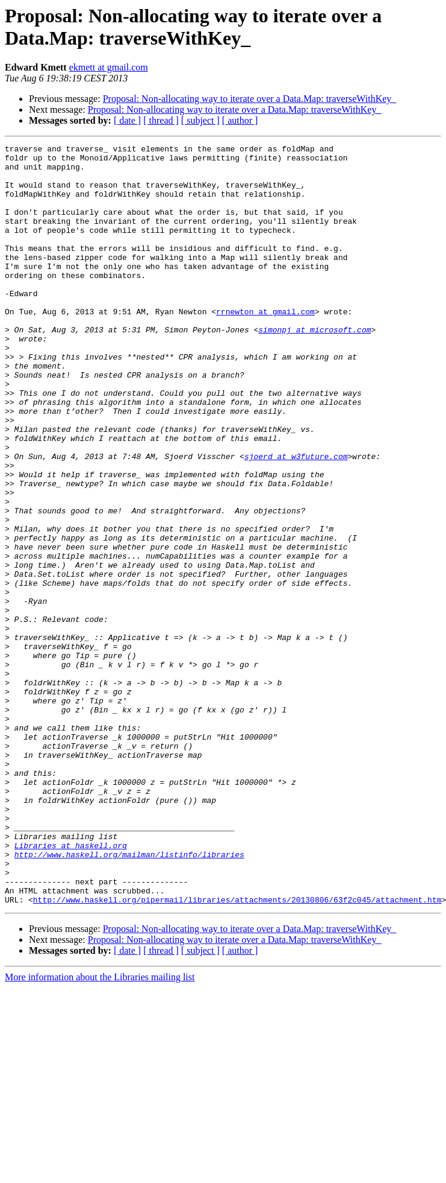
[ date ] (127, 120)
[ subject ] (200, 120)
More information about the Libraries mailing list (99, 1129)
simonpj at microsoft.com (314, 367)
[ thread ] (161, 120)
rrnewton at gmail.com (265, 345)
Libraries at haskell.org (70, 986)
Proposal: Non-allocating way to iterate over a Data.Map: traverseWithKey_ (250, 99)
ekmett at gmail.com (108, 67)
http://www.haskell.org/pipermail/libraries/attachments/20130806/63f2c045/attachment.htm (237, 1051)
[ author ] (240, 120)
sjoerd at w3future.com (296, 519)
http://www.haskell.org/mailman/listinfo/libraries (129, 997)
